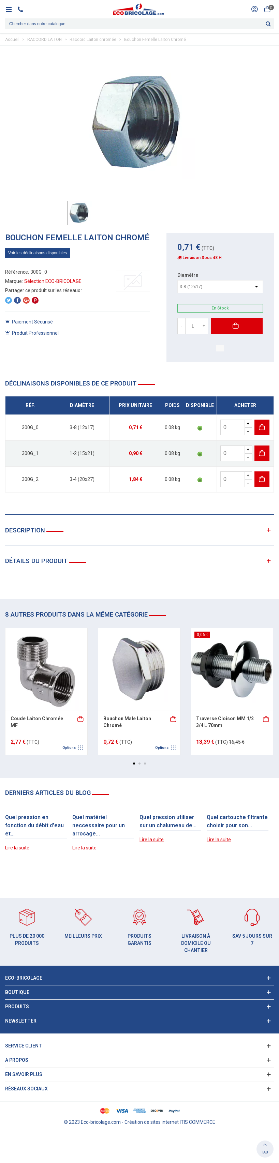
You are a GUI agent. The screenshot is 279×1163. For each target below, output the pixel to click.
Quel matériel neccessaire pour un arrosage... (98, 825)
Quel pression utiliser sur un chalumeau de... (168, 821)
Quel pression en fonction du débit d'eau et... (34, 825)
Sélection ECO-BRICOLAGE (53, 281)
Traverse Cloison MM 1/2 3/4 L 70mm (225, 722)
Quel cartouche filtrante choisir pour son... (237, 821)
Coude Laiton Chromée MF (37, 722)
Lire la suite (17, 847)
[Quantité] (192, 326)
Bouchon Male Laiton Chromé (127, 722)
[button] (134, 763)
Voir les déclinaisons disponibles (37, 253)
